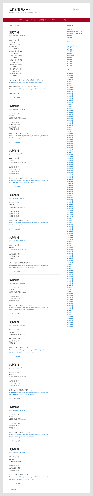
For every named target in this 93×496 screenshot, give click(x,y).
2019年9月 (70, 224)
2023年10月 (70, 131)
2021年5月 (70, 185)
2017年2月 (70, 284)
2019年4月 (70, 233)
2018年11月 (70, 243)
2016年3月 (70, 305)
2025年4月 (70, 97)
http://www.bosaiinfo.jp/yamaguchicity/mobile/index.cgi (25, 82)
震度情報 (69, 63)
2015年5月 (70, 324)
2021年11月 (70, 174)
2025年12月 (70, 81)
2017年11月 (70, 266)
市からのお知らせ (72, 46)
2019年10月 (70, 222)
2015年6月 (70, 322)
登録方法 (33, 20)
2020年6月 (70, 207)
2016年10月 (70, 291)
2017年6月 (70, 276)
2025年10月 (70, 85)
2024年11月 (70, 106)
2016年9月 (70, 293)
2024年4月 (70, 120)
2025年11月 (70, 83)
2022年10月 (70, 153)
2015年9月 (70, 316)
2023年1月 (70, 147)
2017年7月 (70, 274)
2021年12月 (70, 172)
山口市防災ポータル (44, 20)
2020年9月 (70, 201)
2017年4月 (70, 280)
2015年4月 (70, 326)
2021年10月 (70, 176)
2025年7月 (70, 91)
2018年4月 (70, 257)
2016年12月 (70, 287)
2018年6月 (70, 253)
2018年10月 (70, 245)
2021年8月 (70, 180)
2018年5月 (70, 255)
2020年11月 (70, 197)
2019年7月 (70, 228)
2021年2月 (70, 191)
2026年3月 (70, 75)
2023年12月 (70, 127)
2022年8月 (70, 156)
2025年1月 (70, 102)
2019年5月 (70, 232)
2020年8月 (70, 203)
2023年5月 (70, 141)
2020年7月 (70, 205)
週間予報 (14, 32)
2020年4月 (70, 210)
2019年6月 (70, 230)
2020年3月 (70, 212)
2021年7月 (70, 181)
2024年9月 (70, 110)
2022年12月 (70, 149)
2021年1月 (70, 193)
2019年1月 (70, 239)
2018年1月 (70, 262)
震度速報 (69, 65)
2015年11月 (70, 312)
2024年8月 (70, 112)
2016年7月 (70, 297)
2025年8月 (70, 89)
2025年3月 (70, 99)
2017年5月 (70, 278)
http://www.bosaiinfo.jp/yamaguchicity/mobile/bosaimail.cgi (27, 89)
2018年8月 (70, 249)
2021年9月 (70, 178)
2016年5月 (70, 301)
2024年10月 (70, 108)
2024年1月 (70, 126)
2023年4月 (70, 143)
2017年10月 (70, 268)
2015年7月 (70, 320)
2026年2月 (70, 77)
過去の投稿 (12, 490)
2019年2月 (70, 237)
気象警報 (14, 106)
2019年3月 (70, 235)
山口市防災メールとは (22, 20)
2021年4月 (70, 187)
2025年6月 (70, 93)
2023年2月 (70, 145)
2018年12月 (70, 241)
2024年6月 (70, 116)
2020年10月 (70, 199)
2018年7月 (70, 251)
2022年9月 (70, 154)
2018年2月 (70, 260)
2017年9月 (70, 270)
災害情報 (69, 53)
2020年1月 (70, 216)
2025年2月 (70, 101)
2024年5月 (70, 118)
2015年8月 (70, 318)
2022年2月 (70, 168)
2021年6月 (70, 183)
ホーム (11, 20)
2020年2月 (70, 214)
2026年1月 (70, 79)
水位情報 (69, 37)
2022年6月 (70, 160)
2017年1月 (70, 286)
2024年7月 (70, 114)
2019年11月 (70, 220)
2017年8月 (70, 272)
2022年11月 (70, 151)
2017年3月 (70, 282)
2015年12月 (70, 311)
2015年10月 (70, 314)
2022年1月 (70, 170)
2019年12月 (70, 218)
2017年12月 (70, 264)
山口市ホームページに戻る (59, 20)
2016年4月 (70, 303)
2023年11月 (70, 129)
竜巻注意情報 (70, 55)
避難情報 (69, 59)
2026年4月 (70, 74)
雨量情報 (69, 61)
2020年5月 (70, 208)
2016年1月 (70, 309)
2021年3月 (70, 189)
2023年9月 (70, 133)
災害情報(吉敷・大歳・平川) (74, 31)
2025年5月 (70, 95)
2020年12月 (70, 195)
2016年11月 (70, 289)
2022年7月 (70, 158)
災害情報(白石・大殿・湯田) (74, 33)
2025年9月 (70, 87)
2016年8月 (70, 295)
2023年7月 (70, 137)
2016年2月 (70, 307)
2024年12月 (70, 104)
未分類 (69, 48)
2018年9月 (70, 247)
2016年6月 (70, 299)
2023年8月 (70, 135)
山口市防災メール (20, 9)
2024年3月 (70, 122)
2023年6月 (70, 139)
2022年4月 (70, 164)
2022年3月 (70, 166)
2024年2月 (70, 124)
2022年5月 (70, 162)
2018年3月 (70, 259)
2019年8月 (70, 226)
